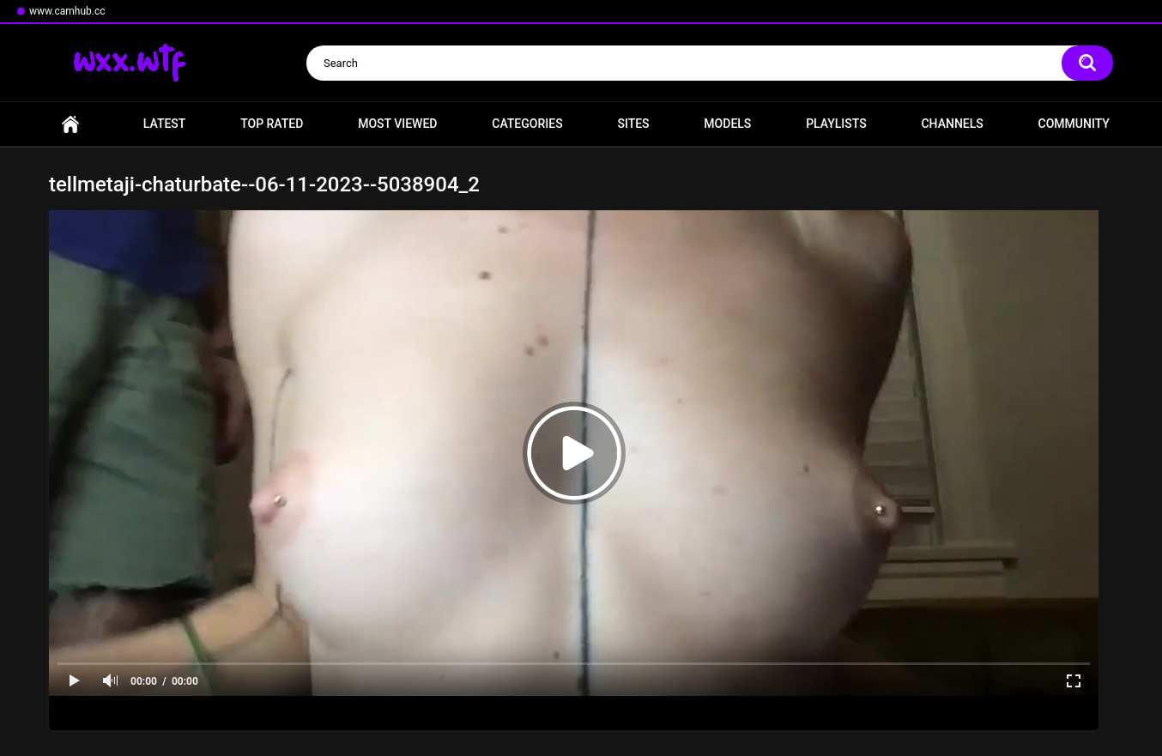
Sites (633, 123)
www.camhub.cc (67, 11)
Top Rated (271, 123)
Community (1074, 123)
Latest (164, 123)
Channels (952, 123)
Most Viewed (397, 123)
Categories (527, 123)
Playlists (836, 123)
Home (70, 124)
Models (727, 123)
